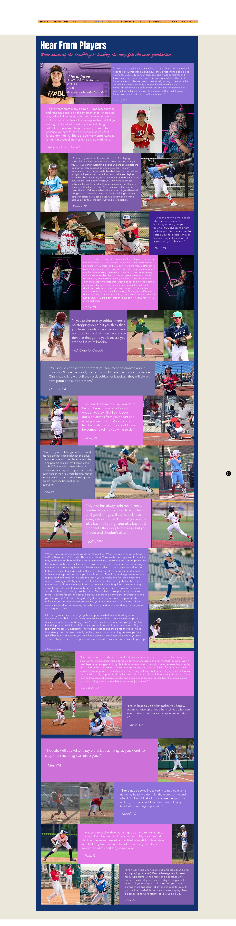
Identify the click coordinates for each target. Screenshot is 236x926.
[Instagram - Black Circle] (228, 473)
